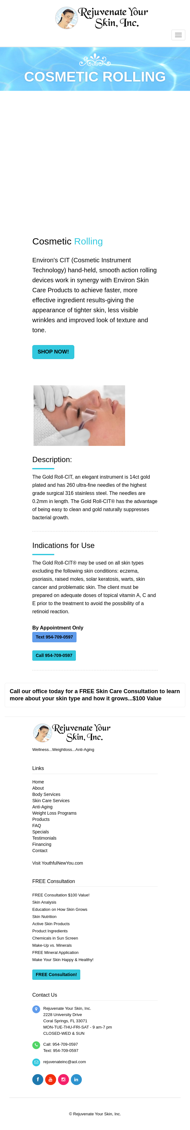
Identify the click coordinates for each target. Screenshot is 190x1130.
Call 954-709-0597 (54, 655)
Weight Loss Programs (54, 813)
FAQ (36, 825)
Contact (39, 850)
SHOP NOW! (53, 352)
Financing (41, 844)
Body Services (46, 794)
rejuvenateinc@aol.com (64, 1061)
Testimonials (44, 838)
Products (41, 819)
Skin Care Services (51, 800)
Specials (40, 831)
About (38, 788)
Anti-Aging (42, 806)
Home (38, 781)
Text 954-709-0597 (54, 636)
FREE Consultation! (56, 974)
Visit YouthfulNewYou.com (57, 863)
